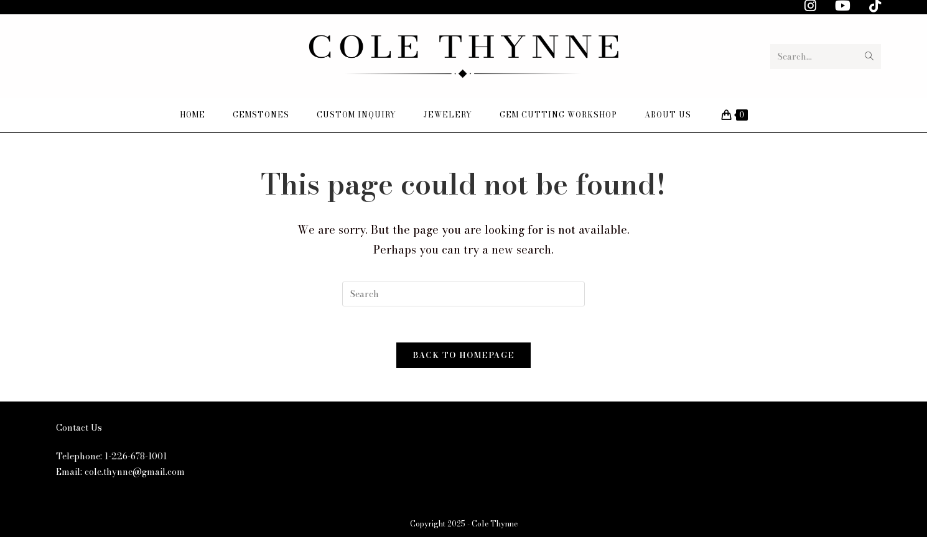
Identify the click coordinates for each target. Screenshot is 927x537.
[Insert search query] (463, 294)
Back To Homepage (463, 357)
